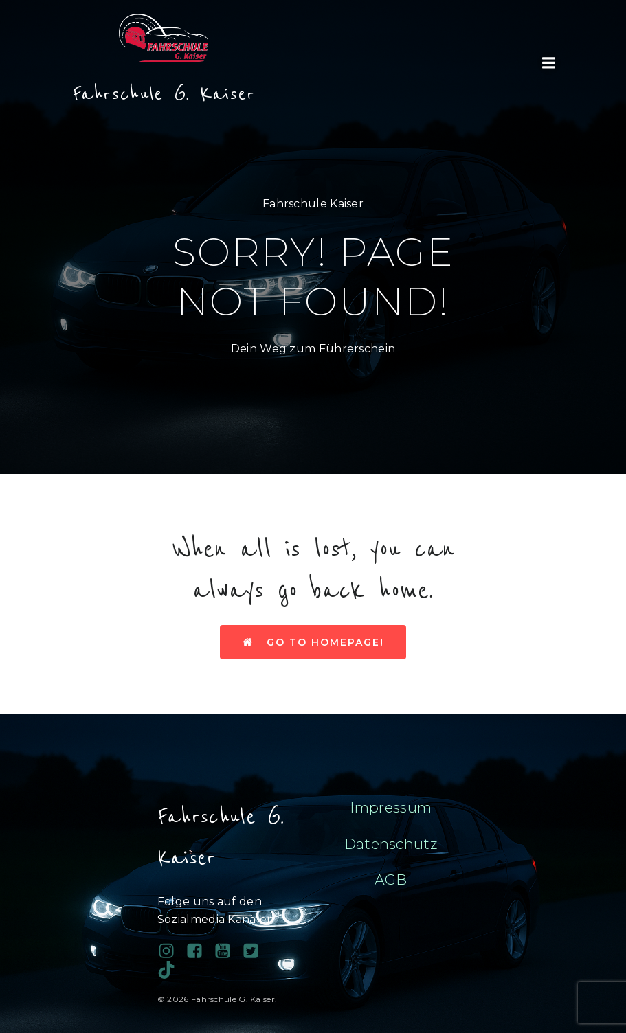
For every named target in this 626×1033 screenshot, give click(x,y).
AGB (391, 879)
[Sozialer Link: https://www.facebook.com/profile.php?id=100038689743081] (200, 951)
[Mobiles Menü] (549, 63)
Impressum (391, 807)
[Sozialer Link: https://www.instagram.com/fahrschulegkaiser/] (171, 951)
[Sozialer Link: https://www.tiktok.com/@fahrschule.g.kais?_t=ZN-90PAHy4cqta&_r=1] (171, 970)
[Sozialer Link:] (228, 951)
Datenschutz (391, 843)
